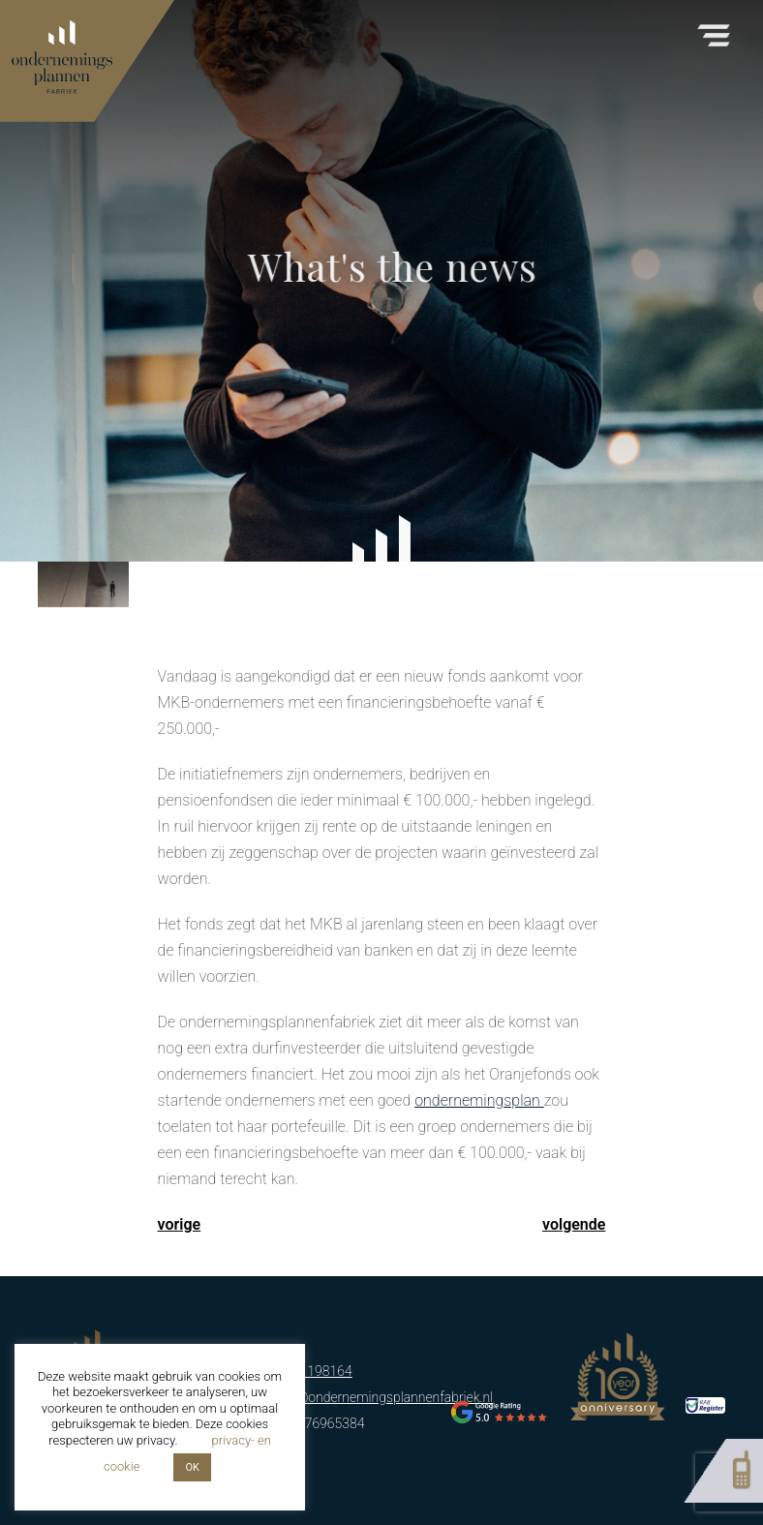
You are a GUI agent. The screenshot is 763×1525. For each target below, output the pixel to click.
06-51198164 (312, 1371)
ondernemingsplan (479, 1100)
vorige (179, 1224)
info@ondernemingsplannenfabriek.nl (383, 1397)
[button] (713, 29)
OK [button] (191, 1467)
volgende (573, 1224)
